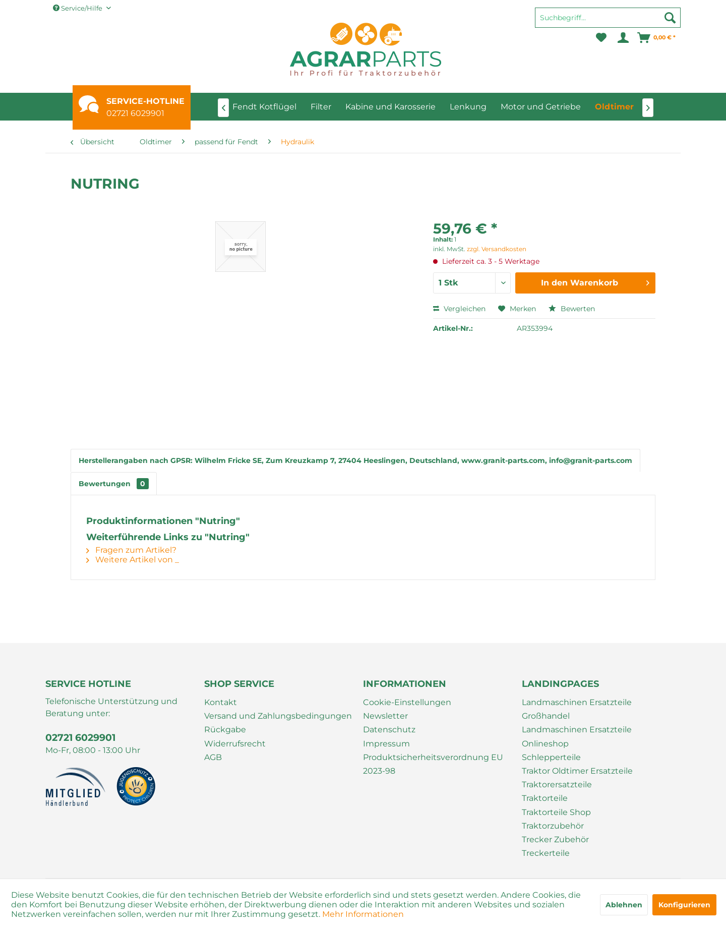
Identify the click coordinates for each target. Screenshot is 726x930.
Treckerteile (546, 853)
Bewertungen (114, 483)
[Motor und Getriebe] (541, 106)
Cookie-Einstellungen (407, 702)
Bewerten (572, 308)
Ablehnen (624, 904)
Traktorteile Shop (556, 812)
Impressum (386, 743)
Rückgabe (225, 729)
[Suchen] (670, 18)
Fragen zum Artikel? (131, 550)
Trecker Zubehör (555, 839)
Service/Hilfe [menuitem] (78, 8)
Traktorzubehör (553, 826)
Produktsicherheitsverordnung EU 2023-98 (433, 764)
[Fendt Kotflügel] (264, 106)
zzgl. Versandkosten (496, 249)
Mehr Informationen (363, 914)
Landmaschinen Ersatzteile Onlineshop (577, 736)
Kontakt (220, 702)
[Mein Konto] (622, 38)
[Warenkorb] (657, 38)
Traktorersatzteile (557, 784)
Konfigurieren (684, 904)
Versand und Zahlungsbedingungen (278, 716)
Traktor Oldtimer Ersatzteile (577, 771)
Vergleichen (459, 308)
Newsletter (385, 716)
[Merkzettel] (601, 38)
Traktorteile (545, 798)
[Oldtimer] (614, 106)
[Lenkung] (468, 106)
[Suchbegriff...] (608, 18)
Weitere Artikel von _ (132, 559)
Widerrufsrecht (235, 743)
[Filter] (321, 106)
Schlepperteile (551, 757)
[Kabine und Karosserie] (390, 106)
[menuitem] (608, 22)
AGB (213, 757)
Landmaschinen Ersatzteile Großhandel (577, 709)
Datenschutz (389, 729)
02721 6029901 (135, 113)
